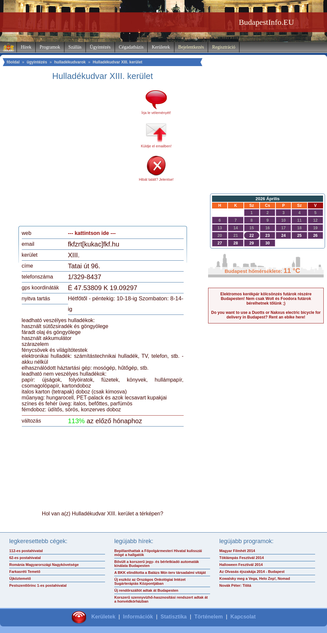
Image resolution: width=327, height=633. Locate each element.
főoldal (13, 62)
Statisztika (174, 616)
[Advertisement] (64, 156)
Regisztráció (223, 47)
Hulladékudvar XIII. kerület (117, 62)
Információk (138, 616)
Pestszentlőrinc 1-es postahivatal (38, 585)
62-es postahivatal (25, 558)
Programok (50, 47)
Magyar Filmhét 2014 (237, 551)
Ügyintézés (100, 47)
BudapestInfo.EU (266, 22)
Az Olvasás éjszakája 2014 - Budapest (252, 572)
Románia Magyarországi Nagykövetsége (44, 565)
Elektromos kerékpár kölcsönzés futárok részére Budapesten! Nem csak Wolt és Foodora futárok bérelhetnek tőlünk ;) (265, 299)
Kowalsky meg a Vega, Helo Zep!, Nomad (254, 578)
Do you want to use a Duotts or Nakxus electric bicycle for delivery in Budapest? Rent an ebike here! (265, 314)
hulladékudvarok (70, 62)
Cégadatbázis (131, 47)
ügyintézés (37, 62)
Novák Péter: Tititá (235, 585)
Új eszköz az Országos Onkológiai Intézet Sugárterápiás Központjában (150, 581)
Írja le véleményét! (156, 113)
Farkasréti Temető (24, 572)
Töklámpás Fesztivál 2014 (241, 558)
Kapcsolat (243, 616)
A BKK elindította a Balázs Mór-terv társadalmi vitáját (160, 573)
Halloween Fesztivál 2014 (241, 565)
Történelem (208, 616)
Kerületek (161, 47)
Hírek (26, 47)
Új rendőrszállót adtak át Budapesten (146, 590)
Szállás (75, 47)
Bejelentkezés (191, 47)
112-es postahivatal (26, 551)
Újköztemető (20, 578)
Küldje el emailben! (156, 146)
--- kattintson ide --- (92, 233)
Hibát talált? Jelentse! (156, 179)
